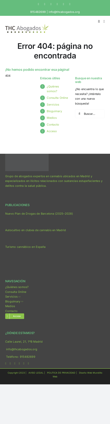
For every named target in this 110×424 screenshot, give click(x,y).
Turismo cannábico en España (25, 247)
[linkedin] (19, 363)
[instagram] (14, 363)
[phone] (28, 363)
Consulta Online (57, 97)
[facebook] (5, 363)
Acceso (52, 131)
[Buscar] (79, 113)
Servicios (53, 104)
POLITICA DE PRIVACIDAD (61, 372)
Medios (51, 117)
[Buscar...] (90, 113)
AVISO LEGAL (35, 372)
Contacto (53, 124)
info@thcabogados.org (64, 12)
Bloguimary (54, 111)
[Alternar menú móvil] (104, 21)
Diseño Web (85, 372)
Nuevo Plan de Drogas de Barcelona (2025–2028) (39, 213)
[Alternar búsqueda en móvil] (99, 21)
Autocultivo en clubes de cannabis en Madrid (35, 230)
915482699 (38, 12)
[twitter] (10, 363)
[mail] (23, 363)
